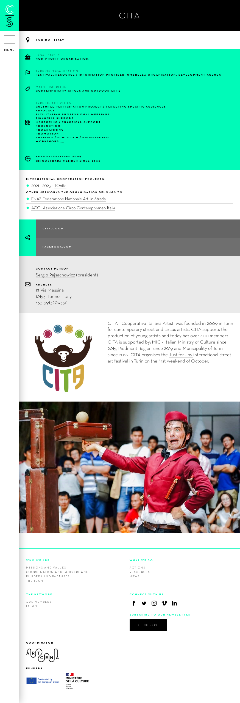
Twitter (144, 603)
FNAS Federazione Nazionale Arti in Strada (68, 198)
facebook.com (57, 246)
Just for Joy (181, 354)
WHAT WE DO (141, 560)
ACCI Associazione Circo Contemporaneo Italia (73, 207)
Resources (140, 571)
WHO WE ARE (38, 560)
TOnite (60, 185)
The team (34, 580)
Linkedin (174, 603)
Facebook (134, 603)
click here (148, 625)
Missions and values (46, 567)
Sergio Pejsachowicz (55, 275)
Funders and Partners (48, 576)
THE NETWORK (39, 594)
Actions (137, 567)
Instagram (154, 603)
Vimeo (164, 603)
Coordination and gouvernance (58, 571)
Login (31, 606)
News (135, 576)
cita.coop (53, 228)
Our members (38, 601)
